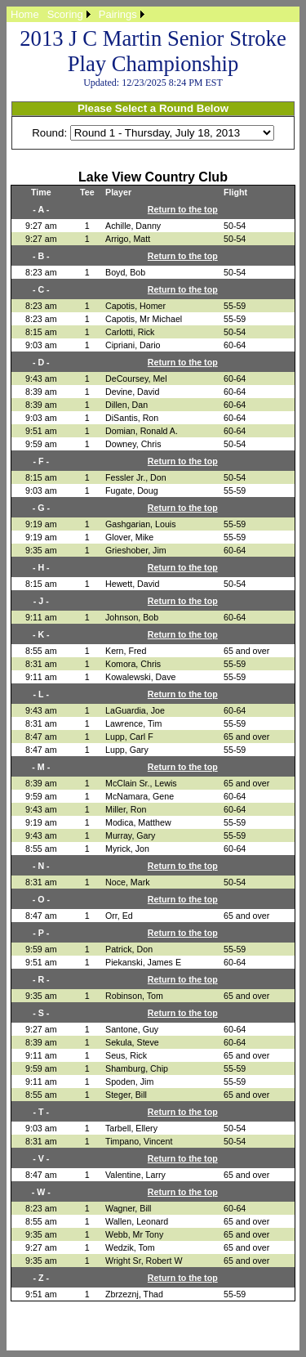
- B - (41, 256)
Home (25, 14)
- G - (41, 508)
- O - (41, 899)
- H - (41, 567)
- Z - (41, 1278)
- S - (41, 1013)
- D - (41, 362)
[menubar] (78, 14)
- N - (41, 866)
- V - (41, 1158)
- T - (41, 1112)
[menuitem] (25, 14)
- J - (41, 601)
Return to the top (183, 209)
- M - (41, 767)
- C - (41, 289)
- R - (41, 979)
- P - (41, 933)
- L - (41, 694)
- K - (41, 634)
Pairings (118, 14)
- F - (41, 461)
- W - (41, 1192)
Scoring (65, 14)
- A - (41, 209)
